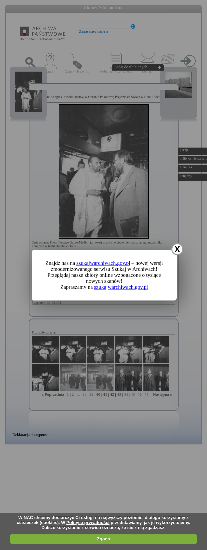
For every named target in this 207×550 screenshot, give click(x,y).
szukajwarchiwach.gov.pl (103, 263)
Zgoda (103, 538)
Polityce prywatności (87, 522)
